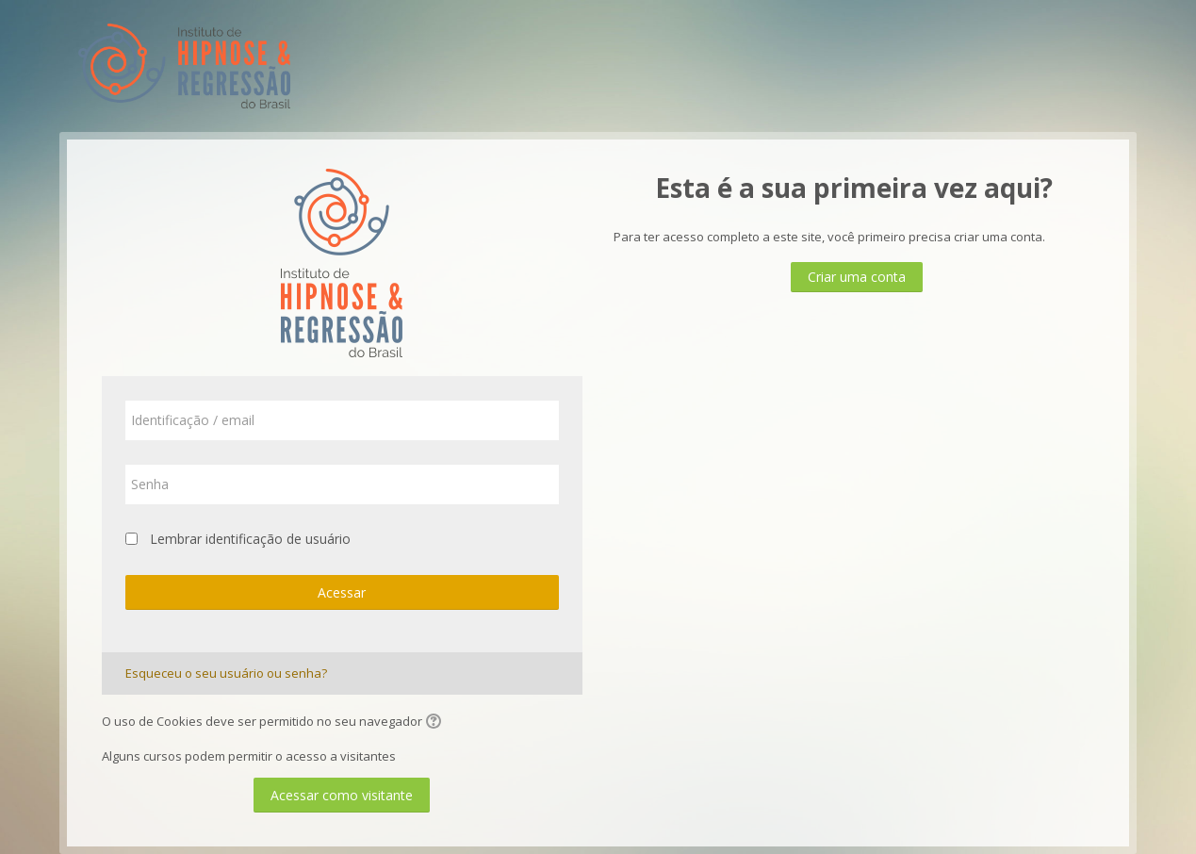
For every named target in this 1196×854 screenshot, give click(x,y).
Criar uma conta (857, 277)
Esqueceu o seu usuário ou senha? (226, 673)
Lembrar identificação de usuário (250, 539)
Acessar (342, 592)
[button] (436, 723)
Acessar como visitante (341, 795)
